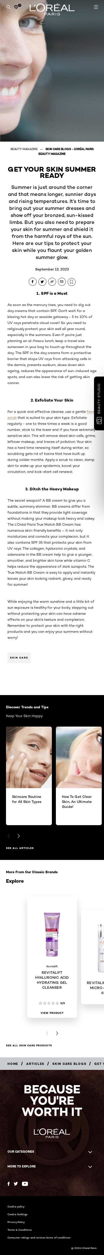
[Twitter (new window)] (16, 1184)
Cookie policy (15, 1206)
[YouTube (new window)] (25, 1184)
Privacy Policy (16, 1221)
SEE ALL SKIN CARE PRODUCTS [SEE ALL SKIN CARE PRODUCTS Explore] (29, 1045)
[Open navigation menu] (96, 7)
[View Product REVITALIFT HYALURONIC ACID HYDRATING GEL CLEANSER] (52, 1013)
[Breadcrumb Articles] (35, 1064)
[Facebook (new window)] (8, 1184)
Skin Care (19, 657)
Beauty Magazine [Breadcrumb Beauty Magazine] (24, 149)
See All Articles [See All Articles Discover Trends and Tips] (20, 848)
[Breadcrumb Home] (12, 1064)
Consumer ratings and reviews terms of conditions (38, 1237)
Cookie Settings (17, 1214)
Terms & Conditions (19, 1229)
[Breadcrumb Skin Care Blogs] (69, 1064)
